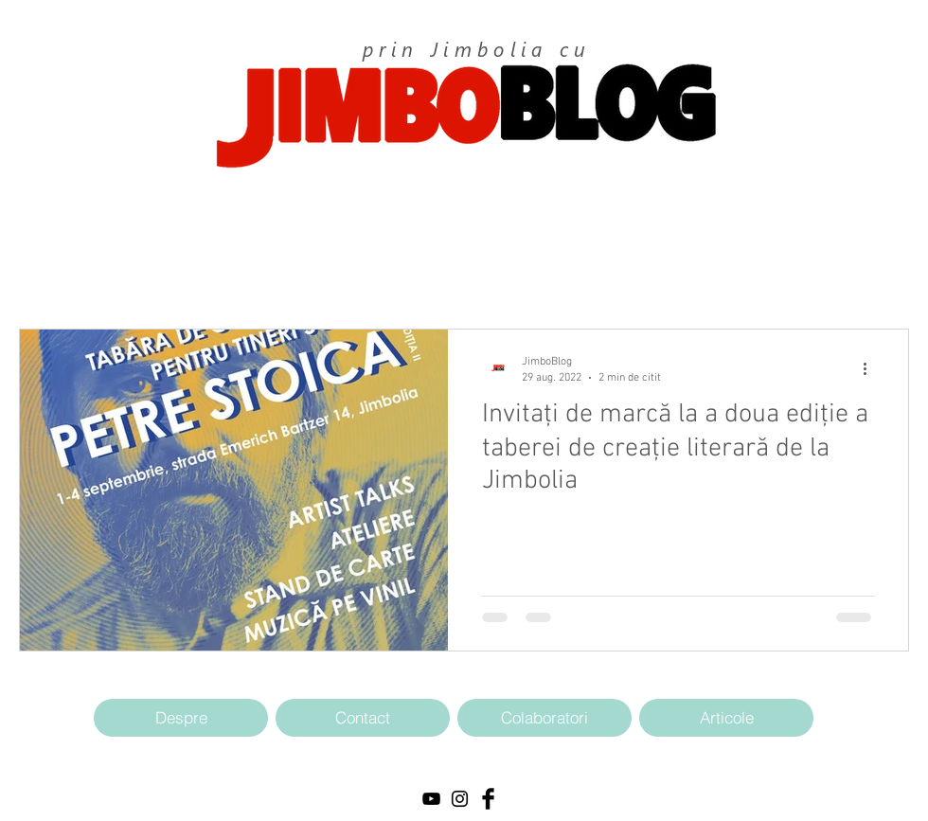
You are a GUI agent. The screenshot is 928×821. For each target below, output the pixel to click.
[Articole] (726, 718)
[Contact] (363, 718)
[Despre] (181, 718)
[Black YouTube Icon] (431, 799)
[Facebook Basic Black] (488, 799)
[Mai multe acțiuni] (871, 368)
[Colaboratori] (544, 718)
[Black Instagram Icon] (460, 799)
